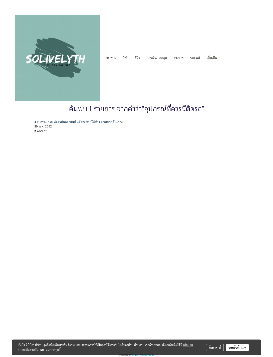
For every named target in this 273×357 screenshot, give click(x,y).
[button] (224, 58)
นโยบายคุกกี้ (53, 349)
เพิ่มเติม (211, 57)
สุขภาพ (178, 57)
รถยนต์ (195, 57)
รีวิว (137, 57)
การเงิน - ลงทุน (157, 57)
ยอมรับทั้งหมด (237, 347)
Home (111, 57)
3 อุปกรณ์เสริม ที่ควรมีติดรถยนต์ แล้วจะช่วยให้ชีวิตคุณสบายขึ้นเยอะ (78, 122)
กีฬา (125, 57)
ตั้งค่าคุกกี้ (215, 347)
